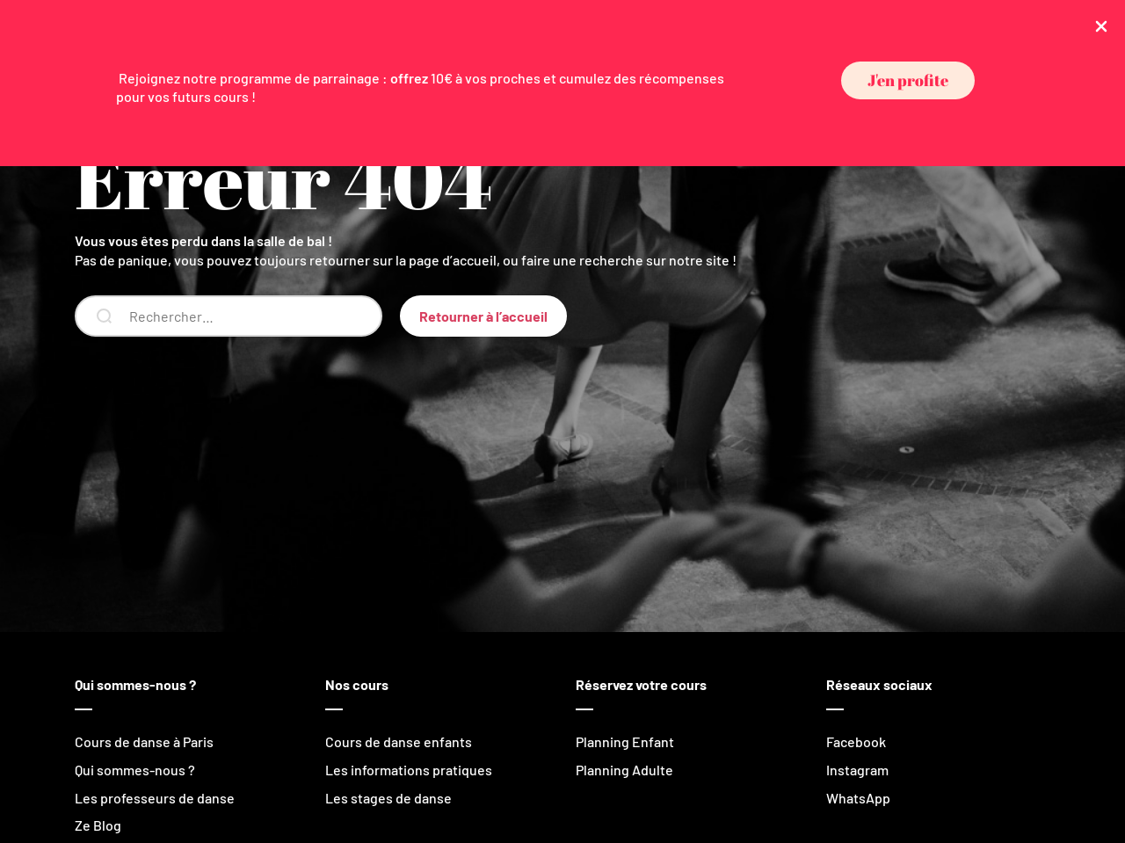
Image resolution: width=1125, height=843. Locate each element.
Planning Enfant (625, 741)
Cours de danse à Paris (144, 741)
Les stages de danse (388, 797)
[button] (908, 80)
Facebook (856, 741)
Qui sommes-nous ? (135, 769)
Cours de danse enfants (398, 741)
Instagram (857, 769)
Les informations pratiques (408, 769)
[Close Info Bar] (1101, 25)
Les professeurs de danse (155, 797)
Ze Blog (98, 825)
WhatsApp (858, 797)
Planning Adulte (624, 769)
